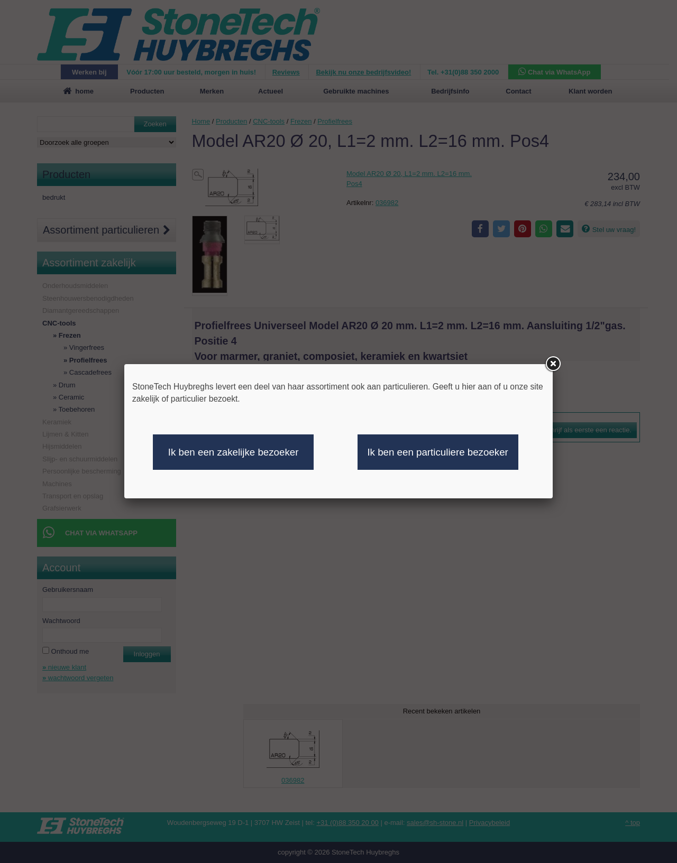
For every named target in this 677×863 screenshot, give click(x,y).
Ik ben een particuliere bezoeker (437, 452)
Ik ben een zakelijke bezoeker (233, 452)
